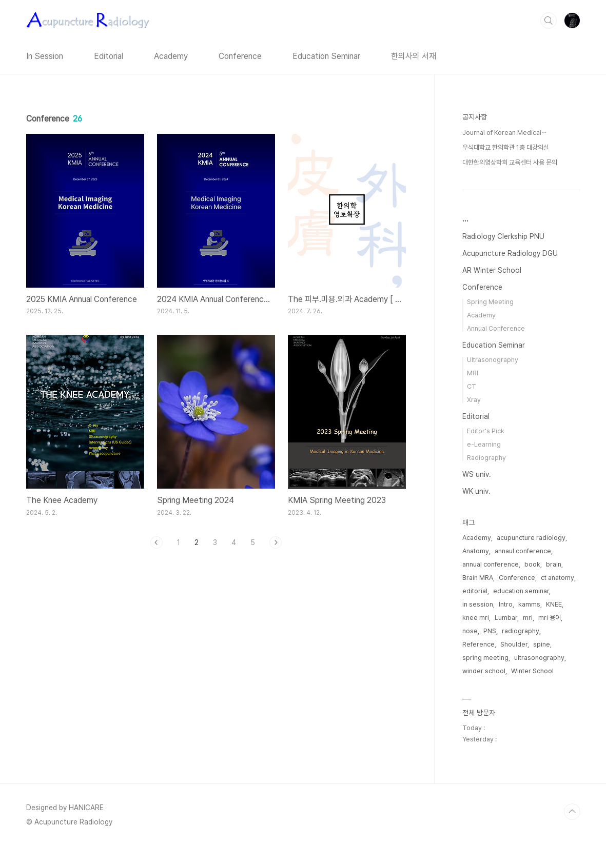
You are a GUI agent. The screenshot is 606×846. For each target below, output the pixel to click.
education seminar (521, 591)
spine (541, 644)
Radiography (486, 457)
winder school (483, 671)
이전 (156, 542)
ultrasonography (539, 657)
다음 (275, 542)
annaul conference (523, 551)
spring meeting (485, 657)
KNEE (554, 604)
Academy (171, 56)
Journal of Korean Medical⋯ (504, 132)
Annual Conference (496, 328)
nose (470, 631)
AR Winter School (491, 270)
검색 (548, 20)
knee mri (475, 617)
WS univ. (476, 474)
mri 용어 (549, 617)
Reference (478, 644)
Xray (474, 400)
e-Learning (484, 444)
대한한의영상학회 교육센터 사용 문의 (509, 162)
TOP (572, 811)
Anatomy (475, 551)
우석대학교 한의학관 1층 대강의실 (505, 147)
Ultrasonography (492, 360)
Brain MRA (477, 577)
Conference (240, 56)
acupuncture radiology (531, 537)
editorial (474, 591)
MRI (472, 373)
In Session (44, 56)
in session (477, 604)
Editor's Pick (485, 431)
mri (528, 617)
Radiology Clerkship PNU (503, 236)
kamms (529, 604)
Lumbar (506, 617)
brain (553, 564)
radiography (520, 631)
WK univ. (476, 491)
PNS (489, 631)
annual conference (490, 564)
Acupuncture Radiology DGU (510, 253)
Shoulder (513, 644)
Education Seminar (326, 56)
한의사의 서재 (413, 56)
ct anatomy (557, 577)
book (532, 564)
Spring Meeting (490, 302)
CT (471, 386)
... (465, 219)
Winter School (532, 671)
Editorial (108, 56)
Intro (506, 604)
